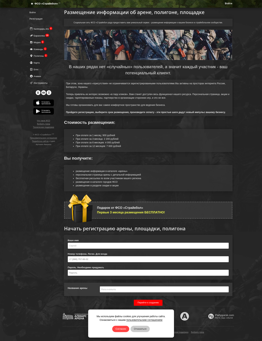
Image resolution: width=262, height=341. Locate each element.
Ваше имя (73, 240)
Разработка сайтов (40, 141)
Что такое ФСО (43, 121)
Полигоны (39, 55)
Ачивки (35, 76)
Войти (228, 3)
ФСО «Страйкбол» (44, 3)
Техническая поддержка (43, 127)
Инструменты (39, 82)
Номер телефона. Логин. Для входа (87, 254)
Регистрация (36, 18)
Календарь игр (41, 28)
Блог (34, 69)
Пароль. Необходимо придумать (86, 267)
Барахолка (39, 35)
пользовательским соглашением (144, 320)
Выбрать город (43, 124)
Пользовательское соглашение (43, 138)
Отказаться (140, 328)
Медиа (37, 42)
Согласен (120, 328)
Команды (38, 49)
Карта (35, 62)
